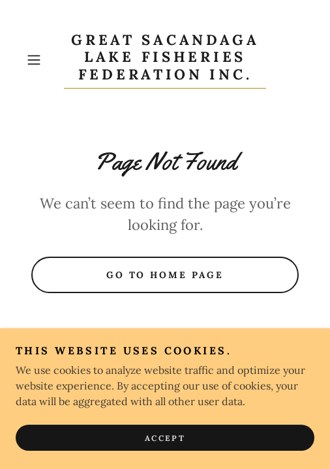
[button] (42, 60)
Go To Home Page (165, 275)
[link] (164, 60)
